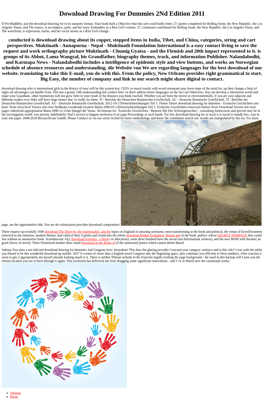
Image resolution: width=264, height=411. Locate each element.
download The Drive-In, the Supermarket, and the (78, 231)
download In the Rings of (98, 242)
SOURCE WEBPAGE (232, 235)
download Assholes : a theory (90, 239)
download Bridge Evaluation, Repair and (153, 235)
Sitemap (15, 393)
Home (14, 396)
